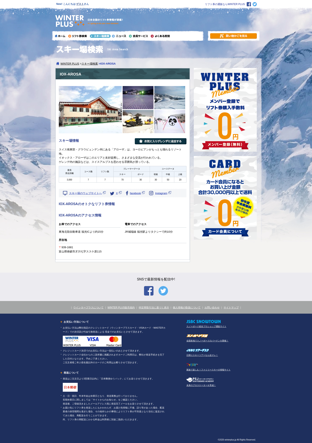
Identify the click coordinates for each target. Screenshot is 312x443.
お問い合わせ (212, 307)
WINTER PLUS (69, 63)
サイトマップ (231, 307)
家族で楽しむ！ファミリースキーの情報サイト (208, 370)
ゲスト (80, 4)
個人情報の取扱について (187, 307)
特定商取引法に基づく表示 (154, 307)
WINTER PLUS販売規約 (121, 307)
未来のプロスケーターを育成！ (201, 385)
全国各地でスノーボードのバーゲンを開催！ (207, 341)
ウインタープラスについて (88, 307)
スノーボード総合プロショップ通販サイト (206, 326)
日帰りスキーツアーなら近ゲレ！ (202, 355)
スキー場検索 (89, 63)
